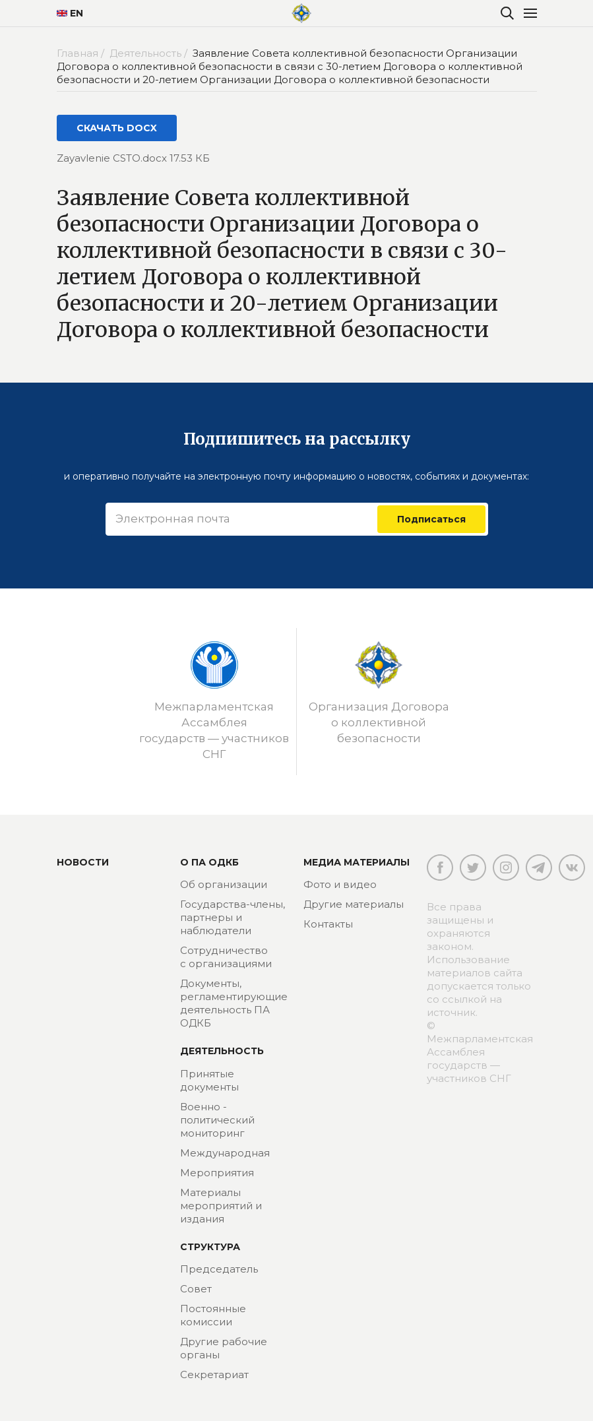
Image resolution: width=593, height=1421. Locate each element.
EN (70, 13)
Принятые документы (209, 1080)
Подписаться (431, 519)
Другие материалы (353, 904)
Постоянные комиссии (213, 1315)
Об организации (223, 884)
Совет (196, 1288)
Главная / (82, 53)
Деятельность (222, 1051)
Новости (83, 862)
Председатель (219, 1269)
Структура (210, 1247)
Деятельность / (149, 53)
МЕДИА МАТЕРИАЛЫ (356, 862)
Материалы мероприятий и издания (221, 1205)
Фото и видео (340, 884)
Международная (225, 1153)
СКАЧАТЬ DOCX (117, 128)
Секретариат (214, 1374)
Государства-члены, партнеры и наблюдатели (232, 917)
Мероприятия (217, 1172)
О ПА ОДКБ (209, 862)
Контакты (328, 924)
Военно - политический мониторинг (217, 1119)
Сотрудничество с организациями (226, 957)
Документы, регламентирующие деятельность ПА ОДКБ (234, 1003)
